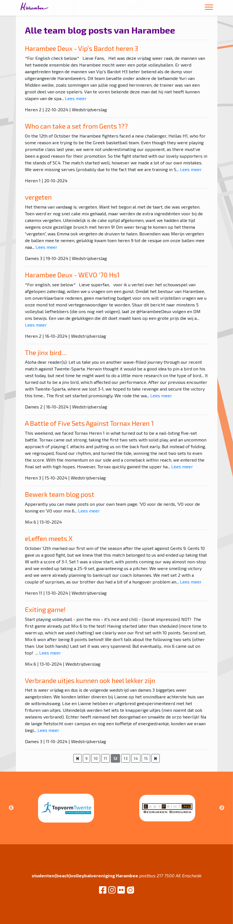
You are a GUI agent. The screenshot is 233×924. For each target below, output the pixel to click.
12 (115, 758)
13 (126, 758)
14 (136, 758)
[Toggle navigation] (209, 8)
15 (146, 758)
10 (96, 758)
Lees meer (76, 98)
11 (105, 758)
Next (222, 808)
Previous (11, 808)
